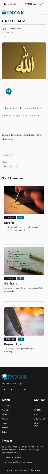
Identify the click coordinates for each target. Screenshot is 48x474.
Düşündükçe (12, 344)
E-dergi (10, 4)
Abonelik (5, 410)
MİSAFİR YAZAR (37, 424)
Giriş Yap (31, 3)
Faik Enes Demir (14, 28)
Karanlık (9, 222)
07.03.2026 (10, 339)
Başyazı (5, 423)
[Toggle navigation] (42, 12)
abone (5, 138)
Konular (5, 419)
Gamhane (10, 283)
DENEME (37, 410)
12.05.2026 (10, 217)
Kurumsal (5, 406)
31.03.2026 (10, 278)
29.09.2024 (7, 33)
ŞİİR (4, 37)
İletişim (4, 432)
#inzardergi (8, 155)
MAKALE (37, 406)
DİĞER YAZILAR (40, 419)
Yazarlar (5, 428)
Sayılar (4, 414)
